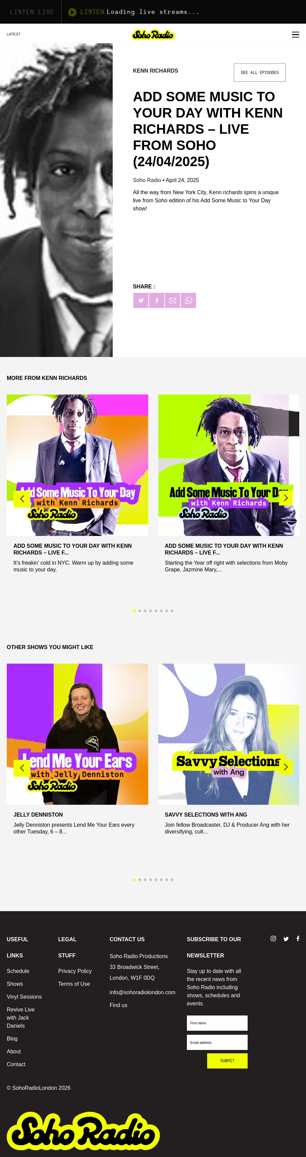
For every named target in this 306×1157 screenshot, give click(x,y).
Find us (118, 1005)
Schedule (18, 971)
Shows (15, 984)
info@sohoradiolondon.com (142, 992)
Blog (12, 1039)
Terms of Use (74, 984)
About (14, 1051)
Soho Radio (148, 180)
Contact (16, 1064)
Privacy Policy (75, 971)
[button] (286, 498)
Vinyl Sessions (24, 997)
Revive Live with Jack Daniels (21, 1018)
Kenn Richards (155, 71)
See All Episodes (260, 73)
